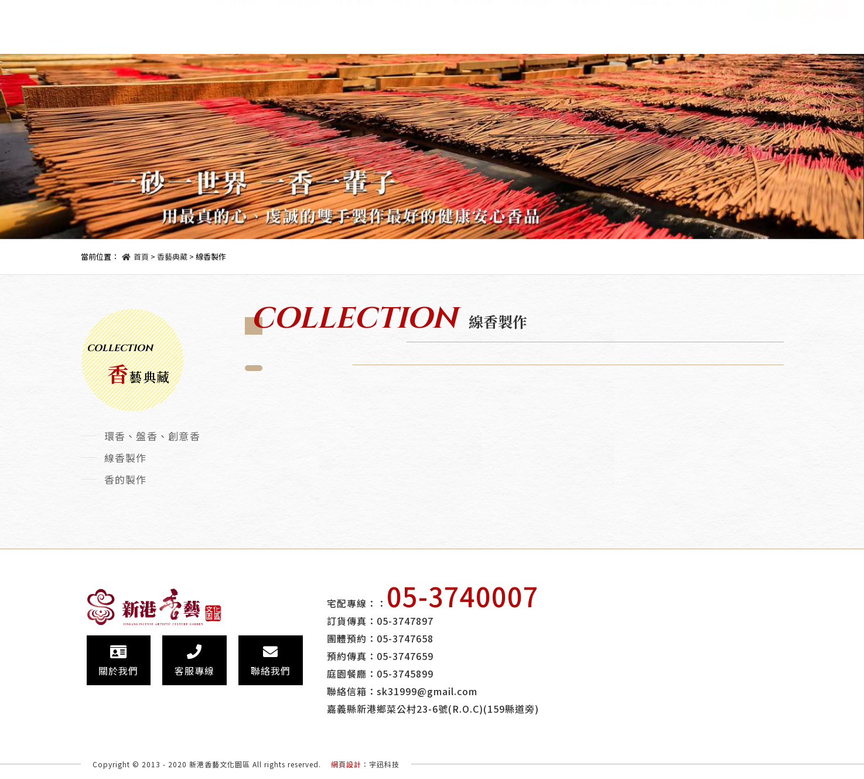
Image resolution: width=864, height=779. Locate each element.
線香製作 (125, 457)
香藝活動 (532, 9)
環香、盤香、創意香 (152, 435)
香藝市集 (473, 9)
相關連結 (650, 9)
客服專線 (194, 661)
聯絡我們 (709, 9)
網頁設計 (346, 764)
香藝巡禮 (296, 9)
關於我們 (118, 661)
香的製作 (125, 479)
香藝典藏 (355, 9)
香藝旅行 (591, 9)
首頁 (141, 256)
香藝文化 (414, 9)
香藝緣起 (238, 9)
